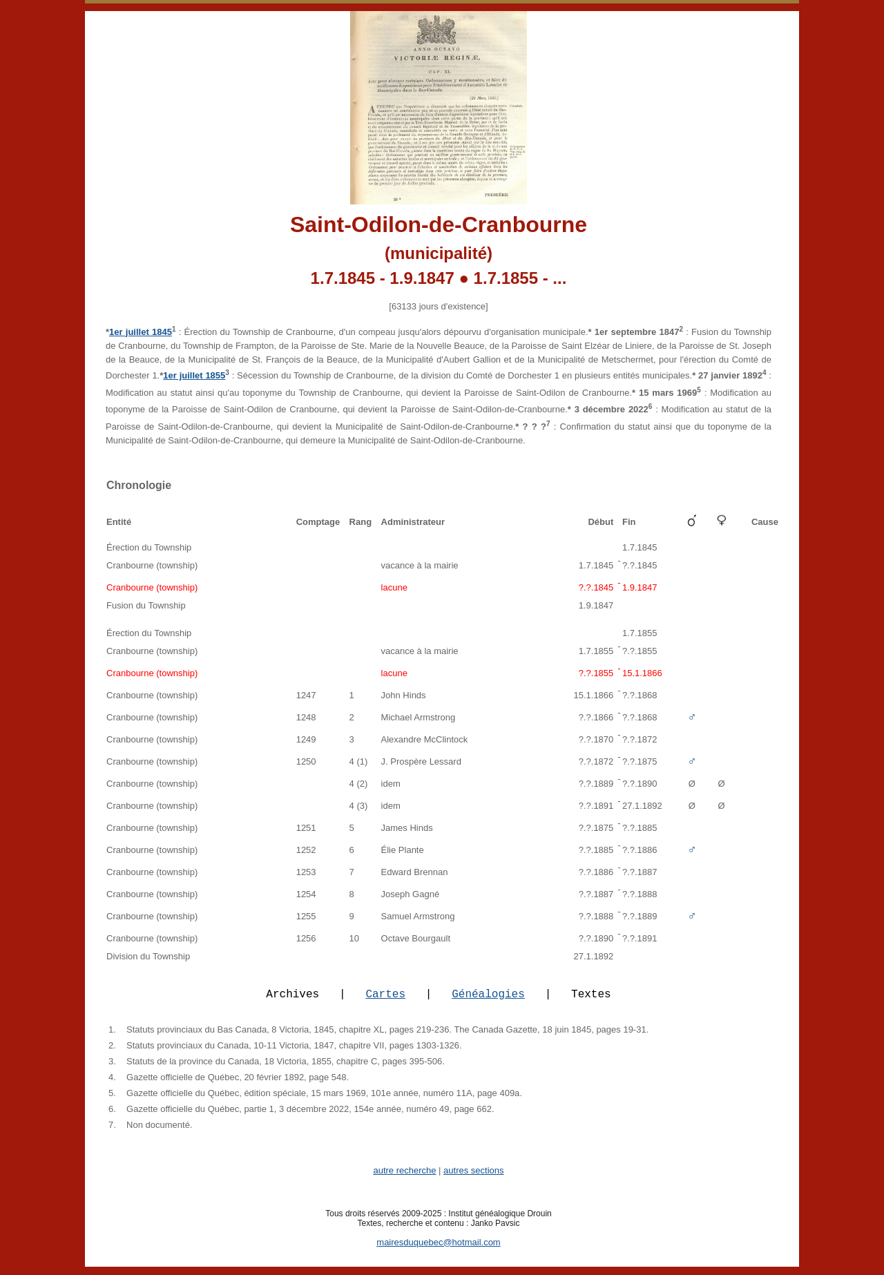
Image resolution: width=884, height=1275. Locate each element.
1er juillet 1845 (140, 332)
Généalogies (488, 1001)
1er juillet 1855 (194, 375)
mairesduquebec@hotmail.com (438, 1250)
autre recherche (404, 1178)
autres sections (473, 1178)
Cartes (385, 1001)
